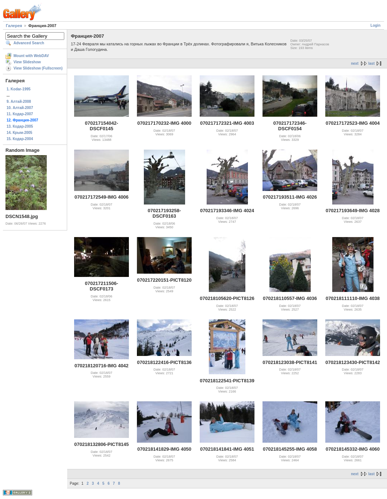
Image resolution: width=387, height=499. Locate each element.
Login (375, 25)
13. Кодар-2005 (20, 126)
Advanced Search (29, 43)
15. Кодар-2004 (20, 139)
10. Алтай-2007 (20, 108)
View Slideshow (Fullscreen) (38, 68)
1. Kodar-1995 (19, 89)
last (371, 63)
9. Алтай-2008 (19, 102)
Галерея (14, 25)
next (355, 63)
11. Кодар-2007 (20, 114)
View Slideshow (27, 62)
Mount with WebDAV (31, 56)
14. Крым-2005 (19, 133)
